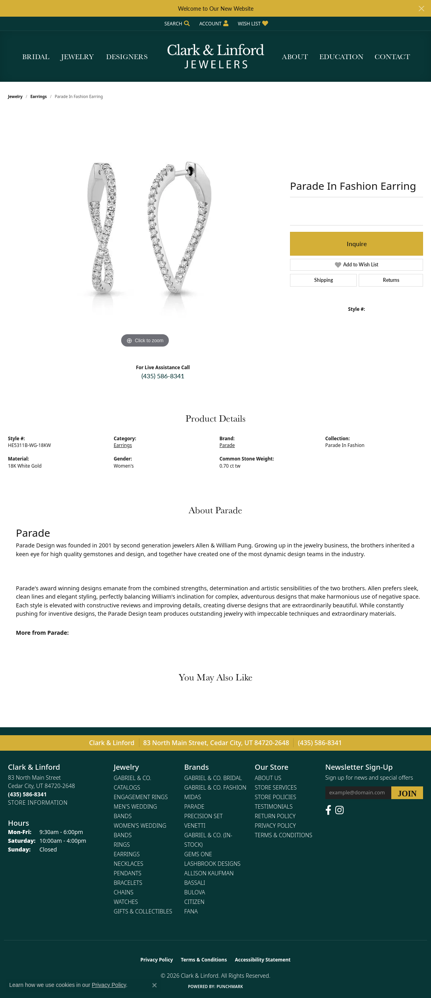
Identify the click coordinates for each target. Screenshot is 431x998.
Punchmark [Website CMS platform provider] (229, 986)
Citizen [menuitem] (194, 902)
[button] (176, 24)
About (295, 56)
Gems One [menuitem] (198, 854)
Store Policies (275, 797)
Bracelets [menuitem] (128, 882)
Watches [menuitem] (126, 902)
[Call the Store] (27, 794)
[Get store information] (38, 802)
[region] (145, 231)
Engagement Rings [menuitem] (141, 797)
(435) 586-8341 (162, 375)
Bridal (35, 56)
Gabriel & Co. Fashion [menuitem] (215, 787)
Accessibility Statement (262, 959)
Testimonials (273, 806)
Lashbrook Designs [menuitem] (212, 863)
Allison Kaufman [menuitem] (209, 873)
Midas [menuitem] (192, 797)
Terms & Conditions (283, 835)
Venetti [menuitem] (194, 825)
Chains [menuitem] (123, 892)
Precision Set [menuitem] (203, 816)
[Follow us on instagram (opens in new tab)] (339, 810)
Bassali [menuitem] (194, 882)
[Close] (421, 8)
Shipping (323, 280)
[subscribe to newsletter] (407, 792)
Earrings (39, 96)
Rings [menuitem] (122, 844)
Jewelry (77, 56)
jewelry (15, 96)
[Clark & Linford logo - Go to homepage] (215, 56)
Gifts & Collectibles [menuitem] (143, 911)
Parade (227, 445)
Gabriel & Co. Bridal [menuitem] (213, 778)
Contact (392, 56)
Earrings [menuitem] (126, 854)
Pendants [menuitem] (127, 873)
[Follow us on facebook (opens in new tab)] (328, 810)
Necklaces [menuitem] (128, 863)
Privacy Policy (275, 825)
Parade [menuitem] (194, 806)
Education (341, 56)
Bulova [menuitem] (194, 892)
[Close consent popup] (154, 985)
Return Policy (275, 816)
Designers (127, 56)
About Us (268, 778)
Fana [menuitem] (191, 911)
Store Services (276, 787)
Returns (391, 280)
